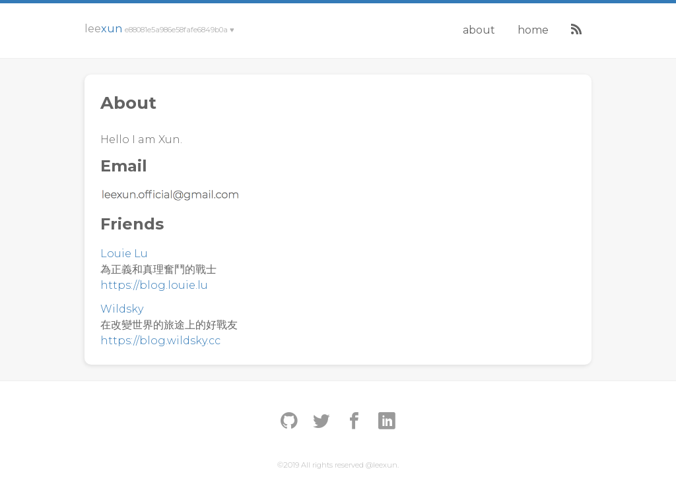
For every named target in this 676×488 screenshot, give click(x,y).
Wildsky (121, 309)
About (479, 30)
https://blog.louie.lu (154, 285)
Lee (159, 28)
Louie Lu (124, 253)
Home (533, 30)
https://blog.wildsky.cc (160, 340)
